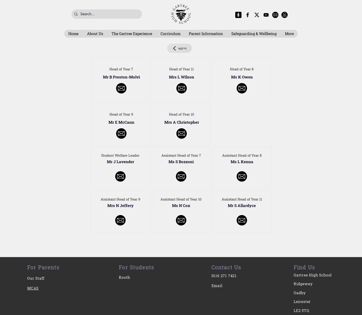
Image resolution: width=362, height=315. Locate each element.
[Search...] (106, 14)
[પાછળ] (179, 48)
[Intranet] (284, 15)
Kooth (124, 277)
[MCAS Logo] (238, 15)
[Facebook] (247, 15)
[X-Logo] (257, 15)
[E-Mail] (275, 15)
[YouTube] (266, 15)
